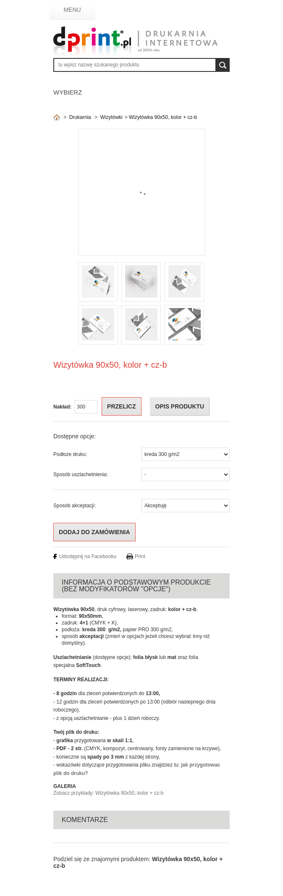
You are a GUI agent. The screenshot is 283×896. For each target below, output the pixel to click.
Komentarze (85, 819)
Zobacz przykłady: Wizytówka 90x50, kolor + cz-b (108, 793)
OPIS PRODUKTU (179, 406)
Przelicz (121, 406)
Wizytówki (111, 117)
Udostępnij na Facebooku (87, 556)
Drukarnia (80, 117)
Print (140, 556)
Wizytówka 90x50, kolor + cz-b (163, 117)
